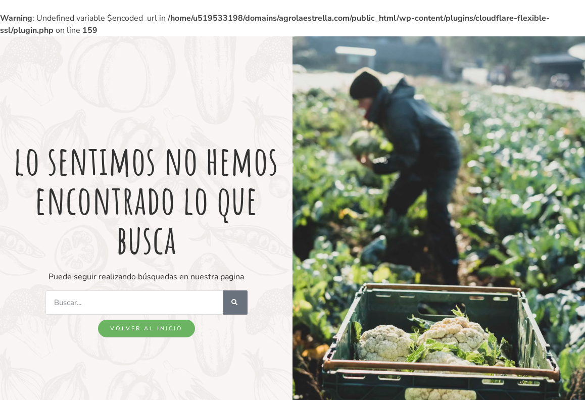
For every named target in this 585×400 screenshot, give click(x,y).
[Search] (235, 302)
